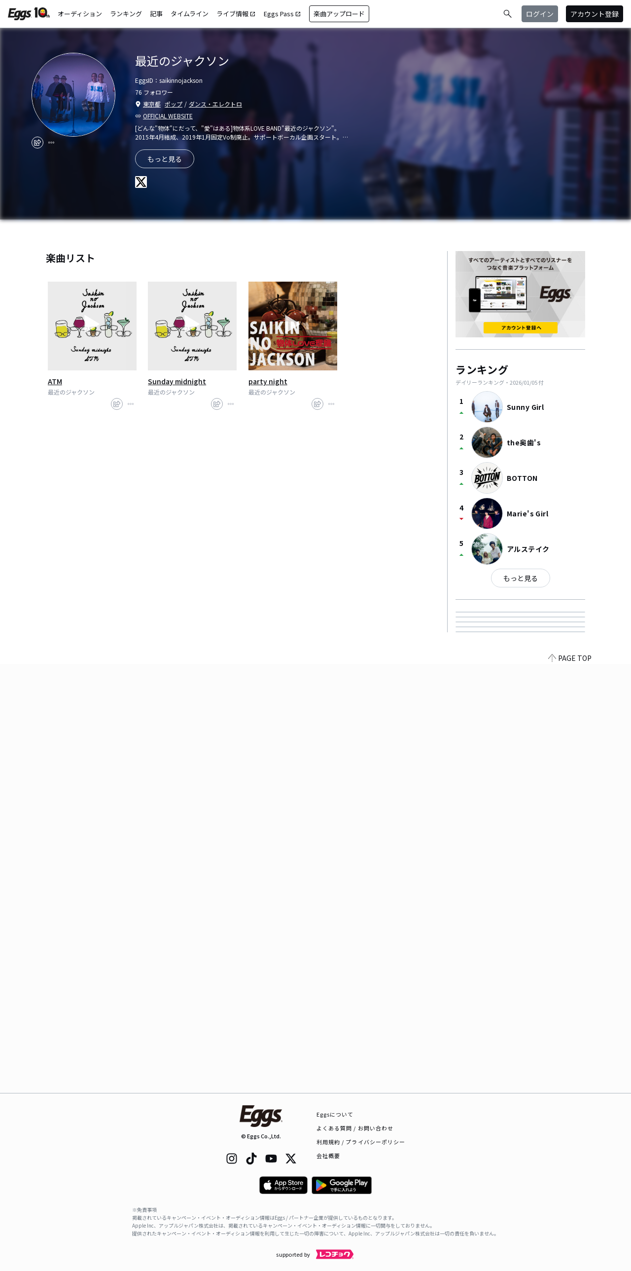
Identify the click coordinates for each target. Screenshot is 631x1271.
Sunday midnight (177, 381)
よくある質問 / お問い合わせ (355, 1128)
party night (267, 381)
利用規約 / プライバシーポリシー (361, 1142)
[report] (51, 142)
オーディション (80, 13)
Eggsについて (335, 1114)
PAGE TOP (570, 1087)
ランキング (126, 13)
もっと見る (520, 578)
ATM (55, 381)
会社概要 (328, 1156)
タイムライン (190, 13)
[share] (37, 142)
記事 (156, 13)
